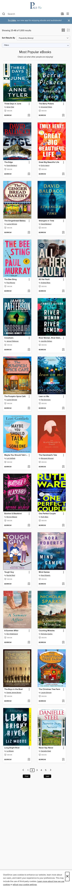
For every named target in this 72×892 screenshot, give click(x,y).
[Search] (3, 14)
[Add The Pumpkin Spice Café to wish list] (28, 408)
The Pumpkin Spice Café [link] (15, 396)
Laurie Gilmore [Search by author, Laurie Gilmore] (12, 224)
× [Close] (67, 876)
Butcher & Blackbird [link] (13, 514)
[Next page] (50, 770)
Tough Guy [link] (9, 572)
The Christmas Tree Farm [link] (49, 689)
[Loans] (62, 14)
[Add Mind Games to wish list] (63, 584)
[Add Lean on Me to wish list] (63, 408)
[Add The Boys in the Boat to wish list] (28, 701)
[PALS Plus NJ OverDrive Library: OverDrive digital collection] (36, 5)
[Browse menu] (67, 14)
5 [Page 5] (45, 770)
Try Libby (12, 20)
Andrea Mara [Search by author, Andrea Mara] (45, 283)
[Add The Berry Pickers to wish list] (63, 115)
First (26, 776)
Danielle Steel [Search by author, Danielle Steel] (46, 751)
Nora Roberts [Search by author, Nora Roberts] (45, 575)
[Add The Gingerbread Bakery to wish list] (28, 232)
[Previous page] (23, 770)
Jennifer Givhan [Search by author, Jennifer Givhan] (46, 341)
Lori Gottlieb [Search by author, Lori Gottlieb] (11, 458)
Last (47, 776)
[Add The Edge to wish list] (28, 174)
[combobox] (30, 14)
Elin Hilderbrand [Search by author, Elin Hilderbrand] (12, 634)
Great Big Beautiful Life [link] (49, 162)
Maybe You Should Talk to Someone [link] (16, 455)
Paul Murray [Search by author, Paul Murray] (11, 283)
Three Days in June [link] (12, 104)
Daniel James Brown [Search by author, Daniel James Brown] (14, 693)
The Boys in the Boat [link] (13, 689)
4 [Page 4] (41, 770)
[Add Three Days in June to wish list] (28, 115)
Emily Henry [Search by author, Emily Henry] (45, 166)
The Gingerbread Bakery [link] (15, 221)
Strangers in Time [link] (46, 221)
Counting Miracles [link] (47, 631)
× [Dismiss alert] (69, 20)
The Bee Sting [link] (10, 279)
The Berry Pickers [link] (46, 104)
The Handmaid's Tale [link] (48, 455)
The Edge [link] (8, 162)
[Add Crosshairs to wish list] (28, 349)
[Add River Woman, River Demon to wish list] (63, 349)
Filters (6, 45)
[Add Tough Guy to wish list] (28, 584)
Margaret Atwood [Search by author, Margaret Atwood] (47, 458)
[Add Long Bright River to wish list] (28, 759)
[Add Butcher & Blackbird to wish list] (28, 525)
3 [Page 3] (37, 770)
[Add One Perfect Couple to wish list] (63, 525)
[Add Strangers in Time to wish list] (63, 232)
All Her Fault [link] (44, 279)
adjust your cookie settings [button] (25, 884)
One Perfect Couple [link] (47, 514)
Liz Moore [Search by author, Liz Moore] (10, 751)
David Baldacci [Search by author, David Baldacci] (12, 166)
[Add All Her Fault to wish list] (63, 291)
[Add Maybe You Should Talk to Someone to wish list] (28, 467)
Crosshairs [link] (8, 338)
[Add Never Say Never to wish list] (63, 759)
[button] (63, 31)
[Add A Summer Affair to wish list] (28, 642)
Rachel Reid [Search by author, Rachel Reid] (11, 575)
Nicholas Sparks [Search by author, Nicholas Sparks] (46, 634)
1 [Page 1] (27, 770)
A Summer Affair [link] (11, 631)
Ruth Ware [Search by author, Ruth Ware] (44, 517)
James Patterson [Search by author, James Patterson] (13, 341)
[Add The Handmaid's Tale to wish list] (63, 467)
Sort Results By (8, 38)
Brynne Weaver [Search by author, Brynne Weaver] (12, 517)
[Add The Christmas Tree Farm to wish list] (63, 701)
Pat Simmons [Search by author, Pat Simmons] (46, 400)
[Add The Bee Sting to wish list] (28, 291)
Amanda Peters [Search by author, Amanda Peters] (46, 107)
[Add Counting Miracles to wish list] (63, 642)
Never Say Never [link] (46, 748)
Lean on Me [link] (44, 396)
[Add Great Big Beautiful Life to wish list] (63, 174)
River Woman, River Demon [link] (50, 338)
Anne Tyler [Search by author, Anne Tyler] (10, 107)
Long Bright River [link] (12, 748)
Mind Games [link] (44, 572)
